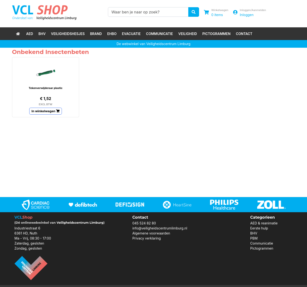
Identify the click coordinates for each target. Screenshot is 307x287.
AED (29, 34)
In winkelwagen (45, 111)
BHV (42, 34)
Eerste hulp (259, 228)
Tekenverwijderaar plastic (45, 88)
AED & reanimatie (263, 223)
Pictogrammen (216, 34)
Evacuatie (131, 34)
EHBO (112, 34)
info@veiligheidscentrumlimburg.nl (159, 228)
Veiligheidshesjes (68, 34)
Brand (96, 34)
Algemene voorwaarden (151, 233)
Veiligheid (187, 34)
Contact (244, 34)
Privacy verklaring (146, 238)
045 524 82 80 (144, 223)
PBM (254, 238)
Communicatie (159, 34)
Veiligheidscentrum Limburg (80, 222)
